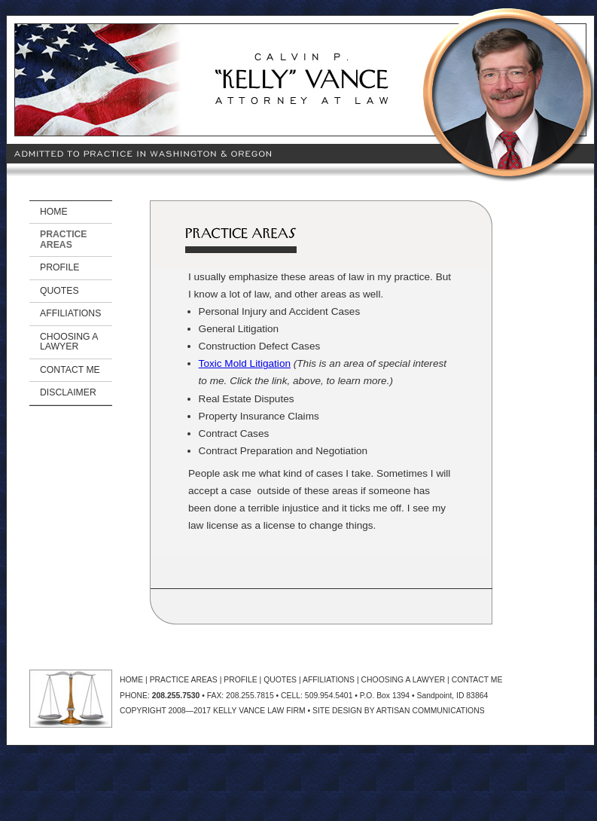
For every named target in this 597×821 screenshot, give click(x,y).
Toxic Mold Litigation (245, 363)
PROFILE (59, 267)
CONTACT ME (70, 370)
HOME (54, 211)
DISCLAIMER (68, 392)
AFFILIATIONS (70, 313)
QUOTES (59, 290)
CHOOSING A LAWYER (69, 341)
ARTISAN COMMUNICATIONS (430, 711)
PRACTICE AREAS (63, 239)
